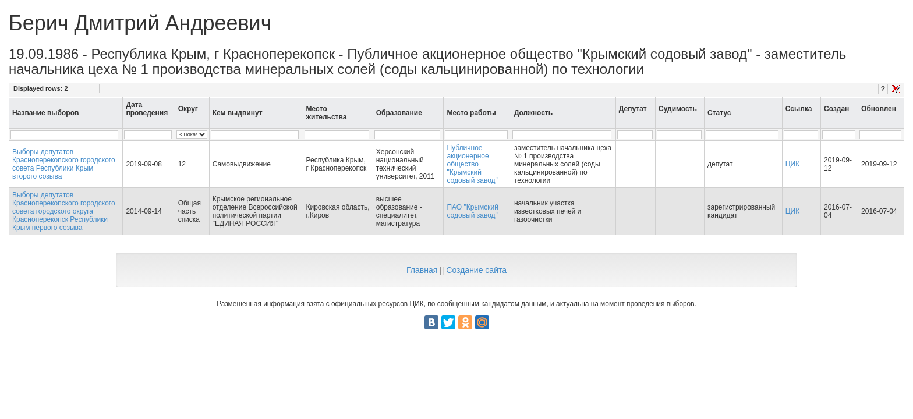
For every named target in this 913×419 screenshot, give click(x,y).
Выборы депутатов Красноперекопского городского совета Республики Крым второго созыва (63, 164)
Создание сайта (476, 270)
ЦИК (792, 164)
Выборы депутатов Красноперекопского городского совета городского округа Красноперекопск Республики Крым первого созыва (63, 211)
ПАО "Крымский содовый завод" (472, 211)
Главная (421, 270)
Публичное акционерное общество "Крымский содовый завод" (472, 164)
